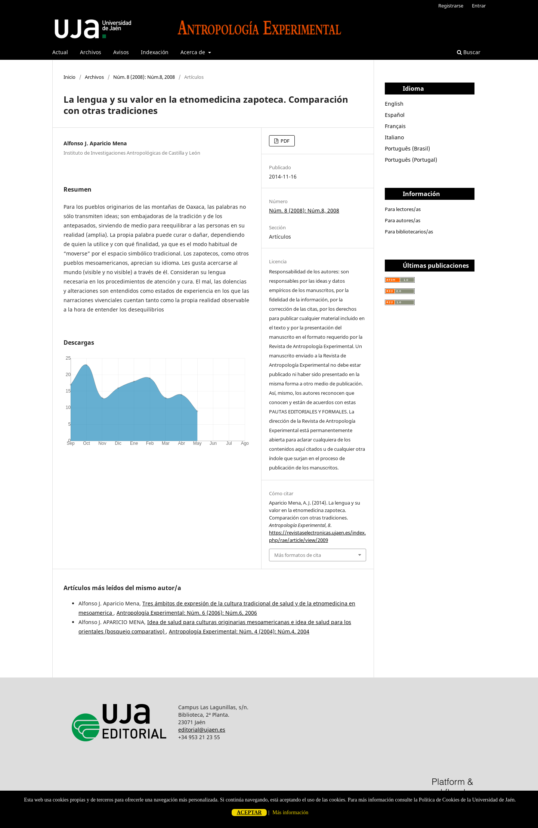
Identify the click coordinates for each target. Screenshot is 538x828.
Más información (290, 812)
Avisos (121, 52)
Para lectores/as (403, 209)
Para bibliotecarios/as (409, 231)
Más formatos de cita (297, 555)
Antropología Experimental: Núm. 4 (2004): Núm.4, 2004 (239, 631)
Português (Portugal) (411, 159)
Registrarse (450, 5)
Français (395, 126)
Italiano (394, 137)
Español (395, 114)
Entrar (479, 5)
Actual (60, 52)
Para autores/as (402, 220)
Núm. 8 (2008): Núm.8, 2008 (144, 77)
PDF (284, 140)
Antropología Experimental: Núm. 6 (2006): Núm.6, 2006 (187, 612)
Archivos (90, 52)
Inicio (69, 77)
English (394, 103)
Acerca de (193, 52)
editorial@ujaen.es (201, 729)
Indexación (154, 52)
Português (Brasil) (407, 148)
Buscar (468, 52)
